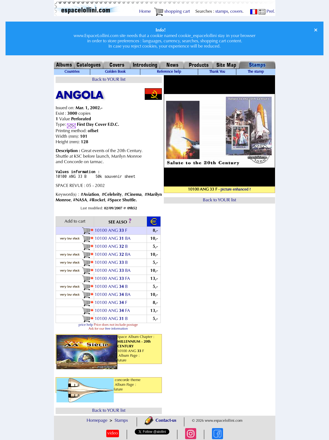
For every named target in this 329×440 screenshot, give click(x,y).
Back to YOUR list (108, 79)
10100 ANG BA (113, 238)
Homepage (97, 420)
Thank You (217, 72)
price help (86, 325)
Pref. (266, 11)
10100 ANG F (111, 230)
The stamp (256, 72)
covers (236, 11)
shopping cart (172, 11)
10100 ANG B (111, 246)
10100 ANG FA (112, 279)
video (112, 433)
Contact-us (160, 420)
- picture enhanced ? (234, 190)
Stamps (121, 420)
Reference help (169, 72)
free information (116, 328)
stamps (221, 11)
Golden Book (115, 72)
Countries (71, 72)
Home (145, 11)
